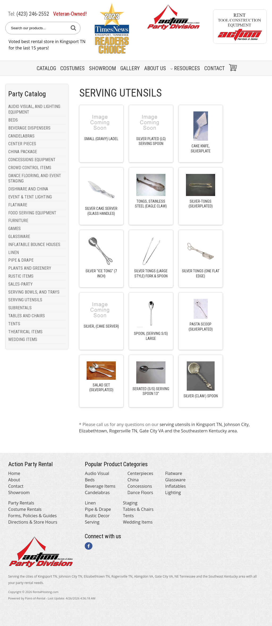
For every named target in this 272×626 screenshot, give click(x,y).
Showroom (102, 68)
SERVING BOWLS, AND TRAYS (34, 292)
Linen (90, 503)
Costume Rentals (25, 509)
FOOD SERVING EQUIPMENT (32, 212)
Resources (185, 68)
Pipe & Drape (98, 509)
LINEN (13, 252)
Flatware (173, 473)
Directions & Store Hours (32, 522)
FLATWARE (17, 204)
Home (14, 473)
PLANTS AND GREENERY (29, 268)
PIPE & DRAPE (20, 260)
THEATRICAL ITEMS (25, 331)
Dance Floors (140, 492)
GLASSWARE (19, 236)
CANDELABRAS (21, 136)
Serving (92, 522)
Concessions (140, 486)
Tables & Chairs (138, 509)
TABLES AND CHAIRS (26, 315)
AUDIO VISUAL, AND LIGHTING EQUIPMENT (34, 109)
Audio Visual (97, 473)
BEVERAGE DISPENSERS (29, 128)
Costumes (72, 68)
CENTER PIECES (22, 143)
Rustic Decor (97, 516)
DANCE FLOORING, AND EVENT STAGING (34, 178)
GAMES (14, 228)
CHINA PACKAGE (22, 151)
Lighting (173, 492)
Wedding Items (138, 522)
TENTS (14, 323)
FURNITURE (18, 220)
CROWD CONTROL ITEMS (29, 167)
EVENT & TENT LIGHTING (30, 196)
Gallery (130, 68)
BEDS (13, 120)
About (14, 480)
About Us (155, 68)
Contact (214, 68)
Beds (90, 480)
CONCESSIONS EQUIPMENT (32, 159)
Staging (130, 503)
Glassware (175, 480)
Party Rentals (21, 503)
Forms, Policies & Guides (32, 516)
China (133, 480)
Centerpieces (140, 473)
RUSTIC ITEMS (20, 276)
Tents (128, 516)
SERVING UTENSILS (25, 299)
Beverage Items (100, 486)
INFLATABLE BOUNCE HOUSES (34, 244)
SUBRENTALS (20, 307)
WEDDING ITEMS (22, 339)
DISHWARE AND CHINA (28, 188)
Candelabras (97, 492)
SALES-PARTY (20, 284)
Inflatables (175, 486)
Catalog (46, 68)
